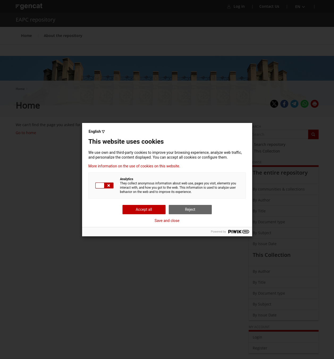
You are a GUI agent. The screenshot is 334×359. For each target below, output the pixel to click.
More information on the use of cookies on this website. (134, 166)
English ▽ (97, 131)
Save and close (167, 220)
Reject (190, 209)
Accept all (144, 209)
